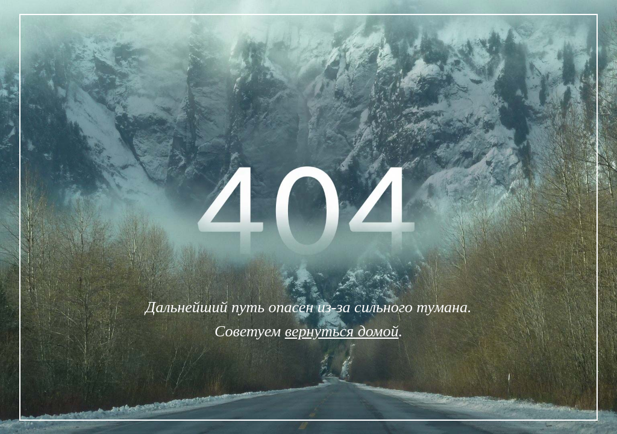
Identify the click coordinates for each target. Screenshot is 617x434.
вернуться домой (342, 331)
